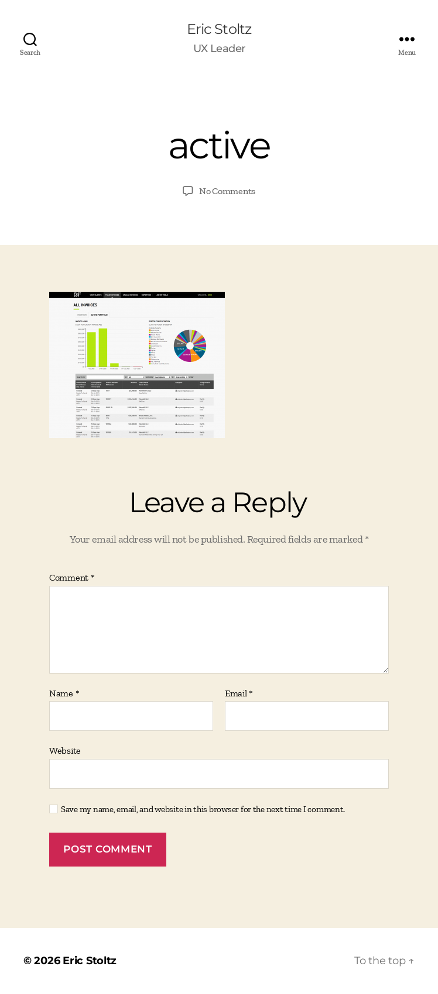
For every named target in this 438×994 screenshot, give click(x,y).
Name (64, 693)
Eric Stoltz (219, 29)
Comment (72, 577)
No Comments (227, 190)
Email (239, 693)
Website (65, 750)
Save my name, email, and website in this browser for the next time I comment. (203, 809)
